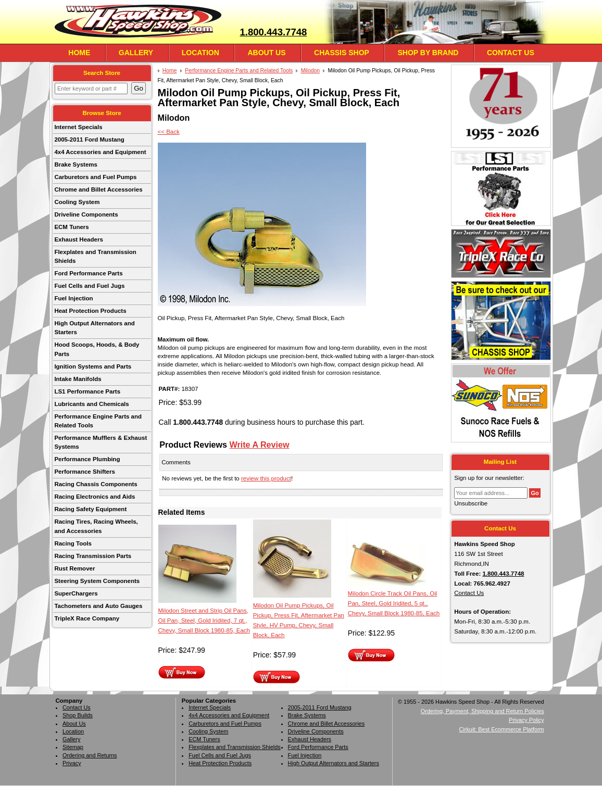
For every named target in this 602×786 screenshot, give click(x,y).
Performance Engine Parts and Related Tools (98, 420)
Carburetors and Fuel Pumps (95, 177)
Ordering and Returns (89, 755)
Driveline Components (86, 214)
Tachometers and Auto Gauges (98, 606)
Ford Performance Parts (88, 273)
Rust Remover (74, 568)
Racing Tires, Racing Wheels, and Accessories (95, 526)
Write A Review (260, 444)
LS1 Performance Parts (87, 391)
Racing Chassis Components (95, 484)
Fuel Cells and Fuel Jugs (89, 286)
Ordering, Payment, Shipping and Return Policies (482, 711)
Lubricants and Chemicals (91, 404)
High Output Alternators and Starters (94, 327)
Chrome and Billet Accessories (98, 189)
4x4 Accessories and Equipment (100, 152)
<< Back (169, 132)
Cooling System (76, 202)
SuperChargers (75, 593)
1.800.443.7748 (273, 32)
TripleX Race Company (86, 618)
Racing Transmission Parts (92, 556)
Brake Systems (75, 164)
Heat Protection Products (90, 311)
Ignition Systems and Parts (92, 366)
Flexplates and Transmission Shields (95, 256)
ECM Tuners (71, 227)
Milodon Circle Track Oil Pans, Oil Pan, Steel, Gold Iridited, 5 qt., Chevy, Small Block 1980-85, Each (394, 603)
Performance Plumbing (87, 459)
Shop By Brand (427, 52)
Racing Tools (72, 543)
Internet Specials (78, 127)
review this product (266, 478)
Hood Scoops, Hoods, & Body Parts (96, 349)
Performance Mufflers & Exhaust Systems (100, 442)
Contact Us (510, 52)
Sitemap (72, 747)
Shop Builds (77, 715)
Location (200, 52)
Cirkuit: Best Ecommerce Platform (501, 729)
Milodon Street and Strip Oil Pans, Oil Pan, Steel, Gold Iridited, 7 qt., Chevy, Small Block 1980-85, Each (204, 620)
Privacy (71, 763)
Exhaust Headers (78, 239)
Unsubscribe (470, 503)
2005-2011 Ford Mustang (89, 139)
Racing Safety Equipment (90, 509)
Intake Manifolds (77, 379)
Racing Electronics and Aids (94, 496)
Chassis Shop (341, 52)
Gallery (136, 52)
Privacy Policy (526, 720)
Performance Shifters (84, 471)
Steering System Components (97, 581)
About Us (266, 52)
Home (79, 52)
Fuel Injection (73, 298)
